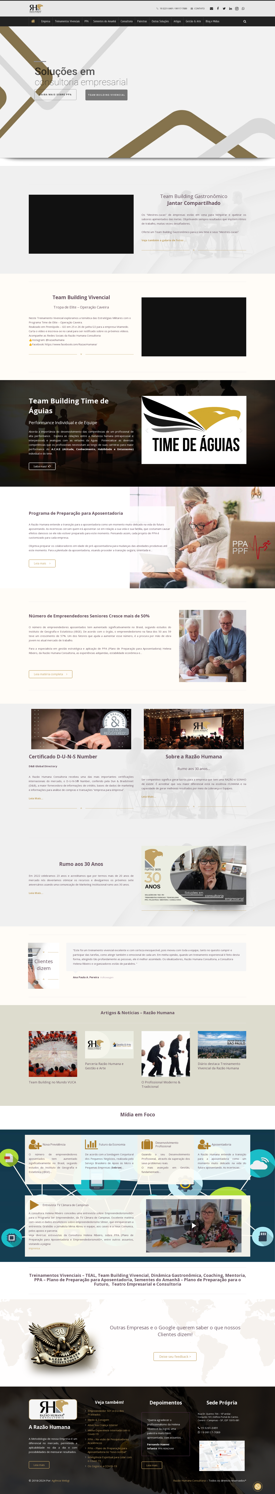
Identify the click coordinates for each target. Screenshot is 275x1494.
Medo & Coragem (98, 1419)
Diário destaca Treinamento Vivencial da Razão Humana (219, 1066)
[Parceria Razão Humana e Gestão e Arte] (109, 1044)
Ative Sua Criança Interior (103, 1425)
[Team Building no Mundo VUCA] (53, 1054)
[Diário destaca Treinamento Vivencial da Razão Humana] (222, 1044)
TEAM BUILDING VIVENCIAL (106, 95)
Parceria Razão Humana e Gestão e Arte (104, 1066)
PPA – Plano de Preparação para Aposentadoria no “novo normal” (107, 1450)
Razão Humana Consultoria (189, 1480)
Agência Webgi (60, 1480)
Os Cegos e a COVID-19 (102, 1466)
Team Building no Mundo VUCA (52, 1082)
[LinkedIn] (230, 8)
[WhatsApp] (243, 8)
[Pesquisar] (244, 21)
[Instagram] (237, 8)
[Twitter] (224, 8)
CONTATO (199, 8)
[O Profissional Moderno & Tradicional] (166, 1054)
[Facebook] (218, 8)
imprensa (34, 1248)
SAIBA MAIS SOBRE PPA (55, 94)
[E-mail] (211, 8)
